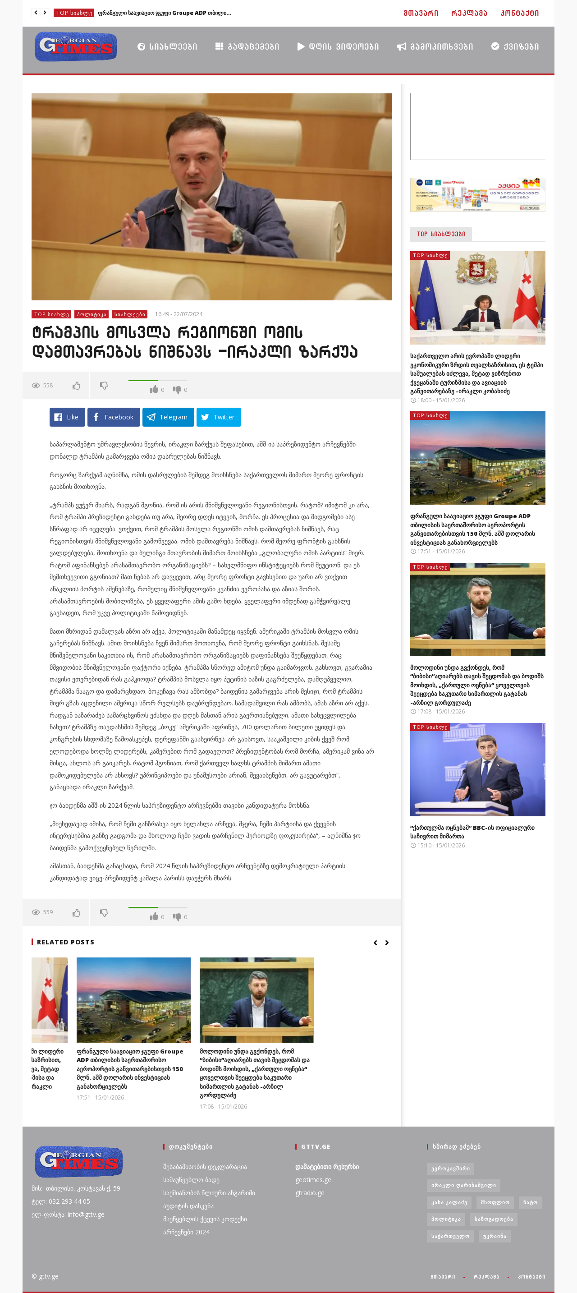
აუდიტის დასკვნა (188, 1205)
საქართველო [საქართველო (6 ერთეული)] (450, 1236)
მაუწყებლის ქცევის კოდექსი (205, 1219)
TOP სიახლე (74, 13)
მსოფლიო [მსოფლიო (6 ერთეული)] (495, 1202)
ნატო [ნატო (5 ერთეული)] (530, 1202)
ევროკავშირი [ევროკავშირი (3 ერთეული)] (450, 1168)
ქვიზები (515, 46)
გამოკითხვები (435, 46)
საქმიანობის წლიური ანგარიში (209, 1192)
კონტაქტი (519, 13)
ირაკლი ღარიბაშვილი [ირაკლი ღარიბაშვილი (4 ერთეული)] (463, 1185)
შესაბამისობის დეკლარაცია (205, 1166)
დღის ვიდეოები (338, 46)
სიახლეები (167, 46)
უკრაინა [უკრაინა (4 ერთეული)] (495, 1236)
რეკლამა (469, 13)
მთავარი (421, 13)
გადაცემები (247, 46)
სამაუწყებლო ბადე (191, 1179)
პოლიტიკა (92, 314)
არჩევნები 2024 (186, 1232)
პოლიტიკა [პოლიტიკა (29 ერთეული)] (446, 1218)
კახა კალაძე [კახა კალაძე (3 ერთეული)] (449, 1202)
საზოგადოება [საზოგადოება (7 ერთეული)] (494, 1218)
